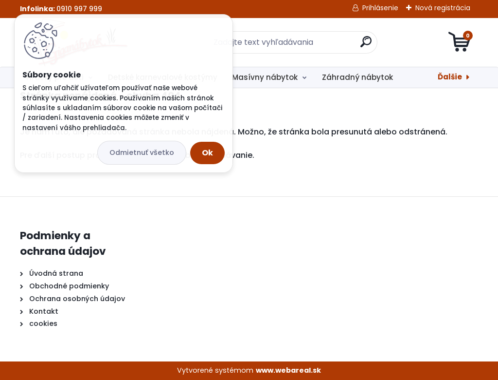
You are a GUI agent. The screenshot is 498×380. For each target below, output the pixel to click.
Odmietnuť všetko (141, 152)
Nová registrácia (442, 8)
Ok (207, 152)
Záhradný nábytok (357, 77)
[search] (366, 45)
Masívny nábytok (265, 77)
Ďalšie (450, 77)
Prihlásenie (380, 8)
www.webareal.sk (288, 370)
